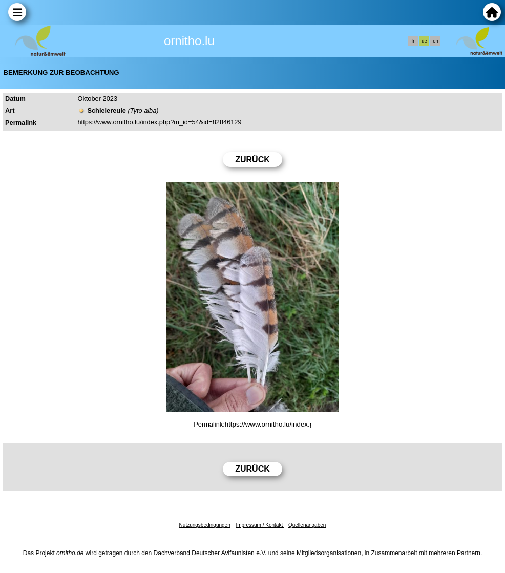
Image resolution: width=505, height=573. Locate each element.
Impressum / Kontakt (260, 525)
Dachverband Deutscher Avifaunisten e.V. (210, 553)
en (435, 41)
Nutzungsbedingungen (204, 525)
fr (413, 41)
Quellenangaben (307, 525)
